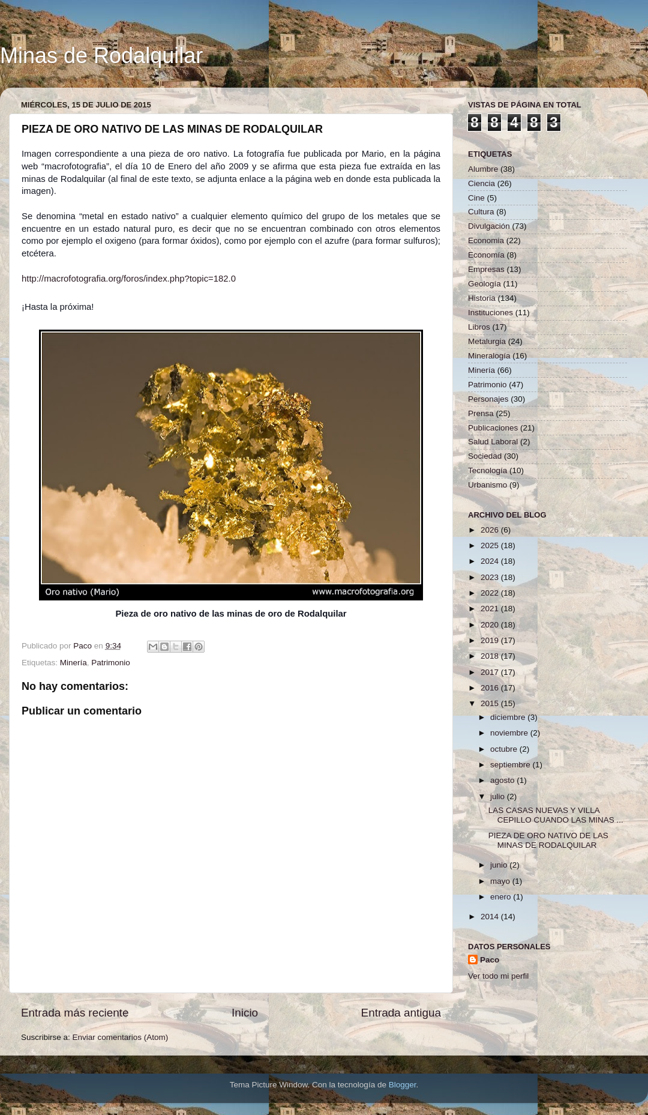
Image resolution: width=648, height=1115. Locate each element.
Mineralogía (489, 355)
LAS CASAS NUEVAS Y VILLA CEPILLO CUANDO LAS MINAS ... (555, 815)
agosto (503, 780)
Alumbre (483, 169)
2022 (491, 592)
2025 (491, 545)
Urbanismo (487, 484)
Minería (73, 662)
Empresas (486, 269)
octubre (505, 749)
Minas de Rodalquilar (101, 55)
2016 (491, 687)
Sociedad (485, 456)
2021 (491, 608)
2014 (491, 916)
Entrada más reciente (75, 1012)
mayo (501, 881)
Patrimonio (110, 662)
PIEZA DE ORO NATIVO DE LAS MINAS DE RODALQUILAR (548, 840)
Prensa (481, 413)
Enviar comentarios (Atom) (121, 1037)
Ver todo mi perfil (498, 976)
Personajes (488, 398)
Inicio (245, 1012)
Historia (482, 298)
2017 (491, 672)
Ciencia (481, 183)
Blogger (402, 1084)
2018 (491, 655)
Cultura (481, 211)
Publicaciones (493, 427)
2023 (491, 577)
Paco (489, 959)
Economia (486, 240)
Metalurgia (487, 341)
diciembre (508, 717)
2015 (491, 703)
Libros (479, 326)
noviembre (510, 732)
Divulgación (489, 226)
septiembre (511, 764)
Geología (484, 283)
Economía (486, 254)
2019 (491, 640)
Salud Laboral (493, 441)
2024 (491, 561)
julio (498, 796)
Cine (476, 197)
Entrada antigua (401, 1012)
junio (499, 864)
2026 (491, 529)
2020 (491, 624)
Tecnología (487, 470)
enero (501, 896)
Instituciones (490, 312)
